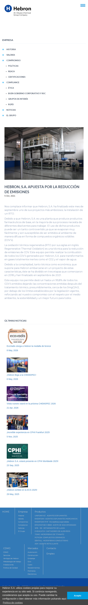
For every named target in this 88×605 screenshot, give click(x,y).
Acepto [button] (77, 595)
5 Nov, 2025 (12, 436)
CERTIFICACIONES (16, 77)
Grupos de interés (18, 99)
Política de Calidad (10, 568)
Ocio (29, 562)
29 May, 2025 (13, 494)
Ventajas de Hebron (11, 558)
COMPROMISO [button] (13, 60)
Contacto (51, 548)
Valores (21, 519)
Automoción (32, 552)
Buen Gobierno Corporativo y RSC (27, 93)
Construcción (33, 555)
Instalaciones (8, 565)
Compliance (23, 525)
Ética (11, 88)
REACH (11, 71)
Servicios (6, 555)
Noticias (11, 110)
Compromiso (23, 522)
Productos (40, 511)
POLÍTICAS (13, 66)
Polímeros (31, 571)
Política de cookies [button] (13, 602)
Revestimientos (34, 568)
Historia (11, 49)
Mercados (33, 548)
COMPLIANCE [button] (12, 82)
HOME (5, 511)
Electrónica (32, 574)
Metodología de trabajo (12, 562)
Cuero (30, 565)
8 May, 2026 (12, 350)
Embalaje (31, 558)
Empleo (50, 553)
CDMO (6, 548)
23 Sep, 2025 (13, 465)
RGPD (11, 104)
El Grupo (11, 115)
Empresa (23, 511)
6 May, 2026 (12, 379)
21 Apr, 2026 (12, 408)
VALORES (10, 55)
